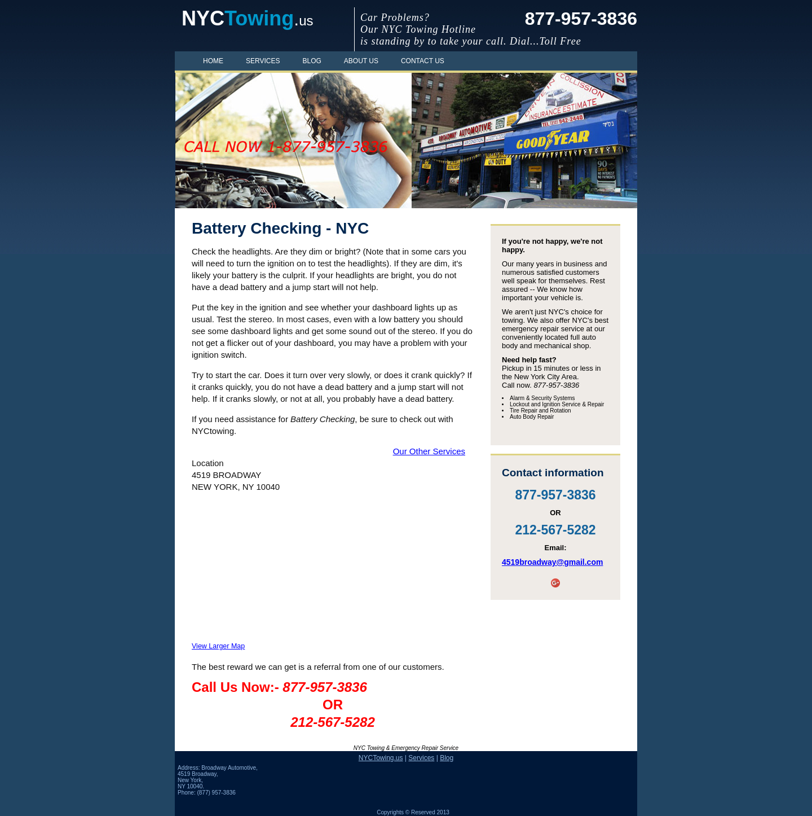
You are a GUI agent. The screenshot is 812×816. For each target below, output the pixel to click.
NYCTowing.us (381, 758)
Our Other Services (429, 451)
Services (263, 61)
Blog (311, 61)
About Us (361, 61)
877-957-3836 (581, 18)
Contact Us (422, 61)
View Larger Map (218, 646)
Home (213, 61)
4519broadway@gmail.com (552, 562)
